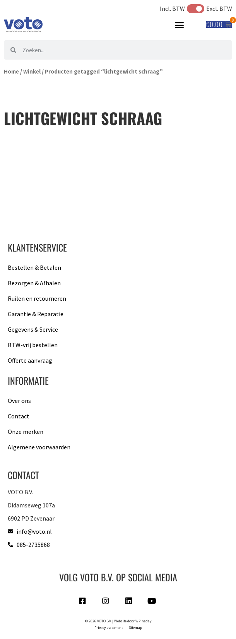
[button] (179, 24)
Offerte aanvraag (30, 360)
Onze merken (25, 431)
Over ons (19, 400)
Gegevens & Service (33, 329)
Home (11, 71)
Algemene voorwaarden (39, 447)
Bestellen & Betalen (34, 267)
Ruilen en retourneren (37, 298)
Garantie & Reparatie (35, 314)
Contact (18, 416)
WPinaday (143, 621)
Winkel (32, 71)
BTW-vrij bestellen (33, 345)
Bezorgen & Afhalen (34, 283)
